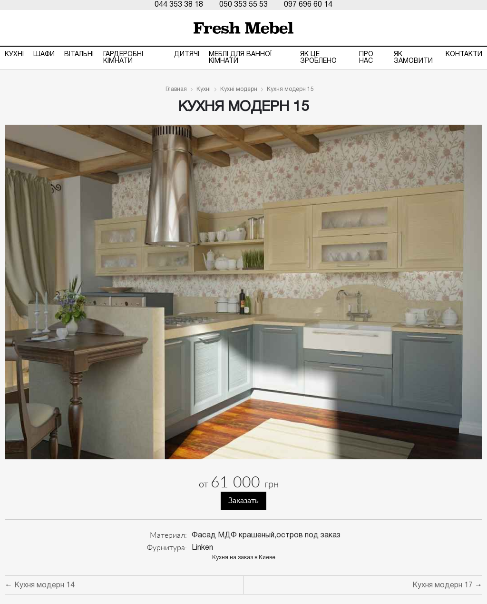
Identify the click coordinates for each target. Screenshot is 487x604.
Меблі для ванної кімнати (240, 57)
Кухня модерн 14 (44, 585)
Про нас (366, 57)
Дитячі (186, 54)
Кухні (14, 54)
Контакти (464, 54)
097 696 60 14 (308, 4)
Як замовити (413, 57)
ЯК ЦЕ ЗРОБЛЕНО (318, 57)
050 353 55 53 (243, 4)
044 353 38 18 (179, 4)
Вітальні (79, 54)
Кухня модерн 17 (442, 585)
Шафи (44, 54)
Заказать (243, 501)
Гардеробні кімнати (123, 57)
